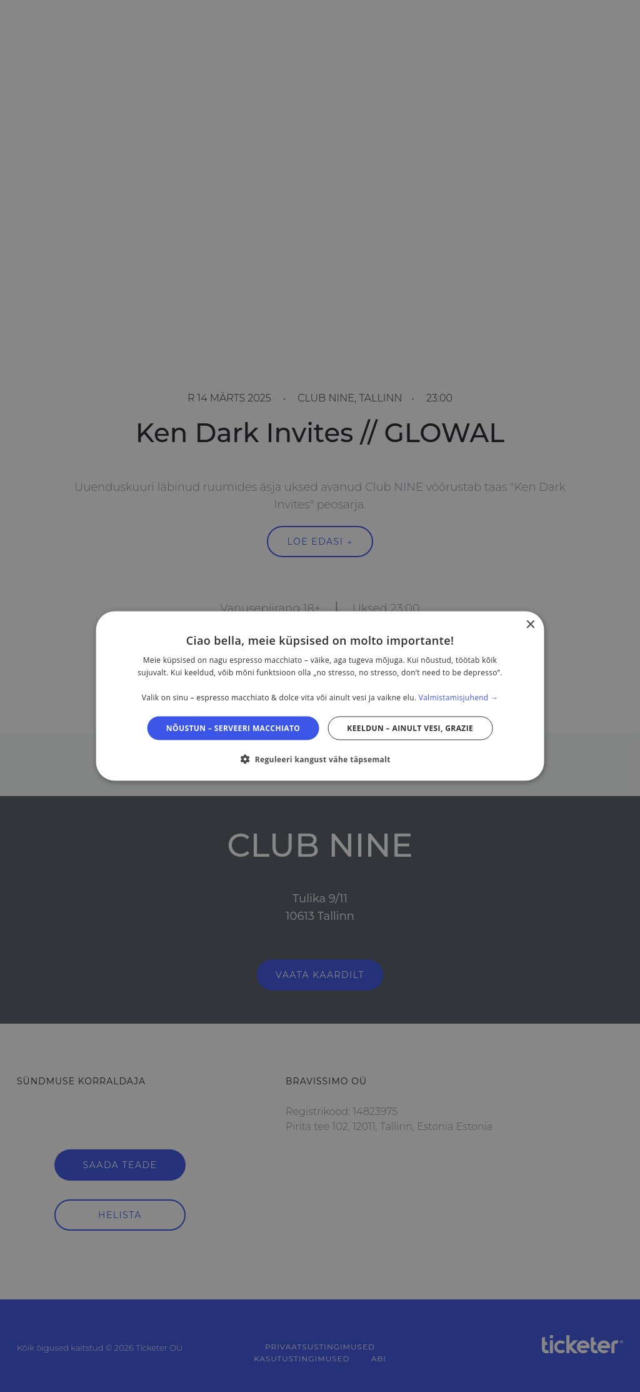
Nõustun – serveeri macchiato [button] (233, 727)
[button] (320, 758)
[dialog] (320, 696)
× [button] (529, 625)
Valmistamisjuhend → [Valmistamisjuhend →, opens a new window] (459, 697)
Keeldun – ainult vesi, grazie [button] (410, 727)
